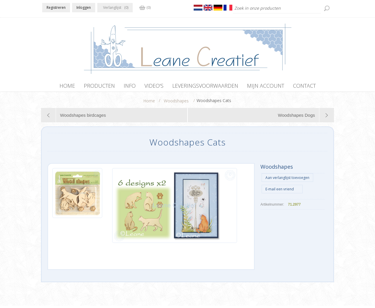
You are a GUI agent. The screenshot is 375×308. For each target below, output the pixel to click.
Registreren (56, 7)
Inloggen (83, 7)
